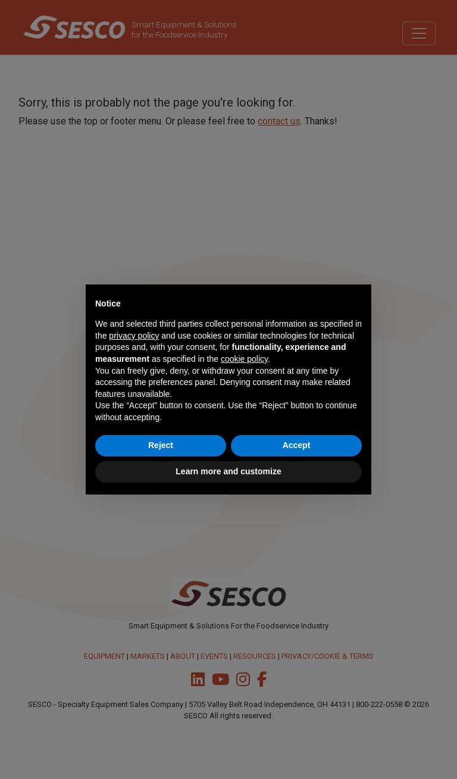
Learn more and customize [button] (228, 471)
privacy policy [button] (134, 335)
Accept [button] (297, 445)
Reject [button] (160, 445)
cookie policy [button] (244, 359)
